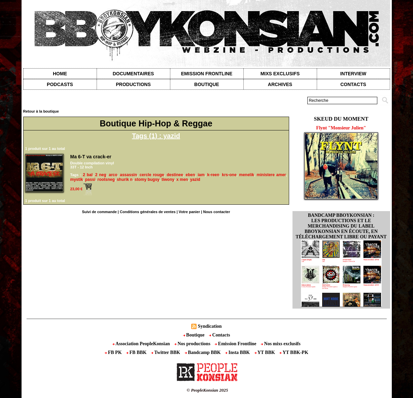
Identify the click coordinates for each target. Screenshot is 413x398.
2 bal (88, 174)
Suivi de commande (99, 212)
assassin (128, 174)
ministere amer (271, 174)
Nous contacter (216, 212)
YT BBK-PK (293, 352)
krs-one (229, 174)
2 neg (100, 174)
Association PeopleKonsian (141, 343)
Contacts (219, 334)
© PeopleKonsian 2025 (207, 390)
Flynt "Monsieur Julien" (341, 127)
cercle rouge (152, 174)
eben (190, 174)
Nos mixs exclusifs (281, 343)
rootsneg (105, 179)
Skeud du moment (341, 119)
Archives (280, 84)
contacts (353, 84)
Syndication (210, 326)
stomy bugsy (147, 179)
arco (113, 174)
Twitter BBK (166, 352)
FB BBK (137, 352)
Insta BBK (238, 352)
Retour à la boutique (41, 111)
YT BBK (265, 352)
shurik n (125, 179)
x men (182, 179)
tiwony (168, 179)
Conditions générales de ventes (148, 212)
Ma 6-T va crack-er (90, 156)
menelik (246, 174)
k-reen (213, 174)
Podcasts (60, 84)
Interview (353, 73)
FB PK (114, 352)
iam (201, 174)
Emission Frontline (206, 73)
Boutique (206, 84)
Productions (133, 84)
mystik (76, 179)
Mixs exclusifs (280, 73)
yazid (195, 179)
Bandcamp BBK (203, 352)
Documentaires (133, 73)
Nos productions (192, 343)
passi (90, 179)
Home (60, 73)
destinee (175, 174)
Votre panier (189, 212)
